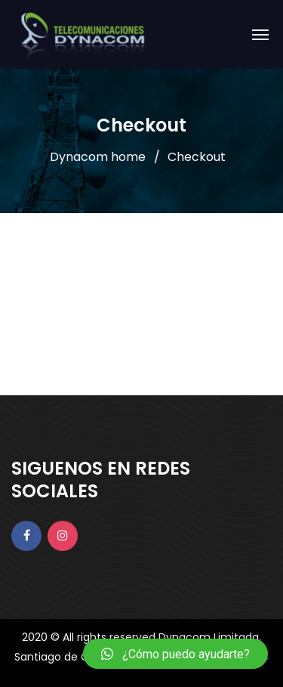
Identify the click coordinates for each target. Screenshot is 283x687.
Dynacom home (98, 157)
